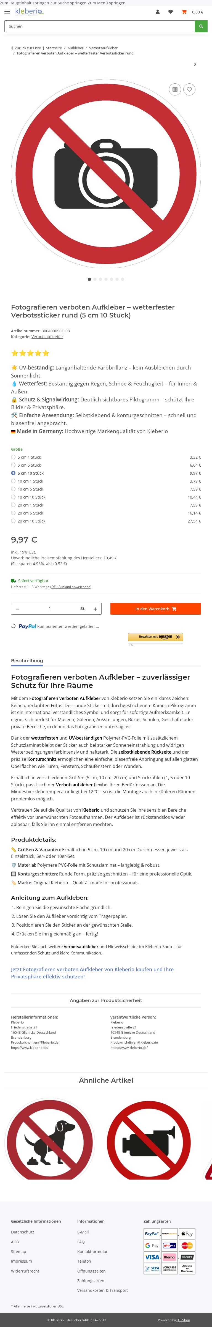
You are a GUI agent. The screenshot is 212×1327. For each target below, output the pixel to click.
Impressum (21, 1261)
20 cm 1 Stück (109, 505)
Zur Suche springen (69, 3)
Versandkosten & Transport (102, 1290)
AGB (15, 1241)
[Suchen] (99, 26)
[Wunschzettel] (170, 11)
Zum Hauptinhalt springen (25, 3)
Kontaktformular (92, 1251)
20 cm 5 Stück (109, 513)
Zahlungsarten (90, 1280)
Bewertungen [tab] (68, 660)
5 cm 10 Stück (109, 473)
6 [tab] (117, 279)
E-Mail (83, 1232)
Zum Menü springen (107, 3)
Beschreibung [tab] (27, 660)
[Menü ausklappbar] (7, 9)
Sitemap (18, 1251)
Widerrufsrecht (25, 1271)
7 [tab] (122, 279)
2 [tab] (95, 279)
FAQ (81, 1241)
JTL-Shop (183, 1320)
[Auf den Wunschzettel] (189, 89)
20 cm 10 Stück (109, 521)
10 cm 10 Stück (109, 497)
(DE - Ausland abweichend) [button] (70, 586)
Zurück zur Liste (28, 47)
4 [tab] (106, 279)
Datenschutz (22, 1232)
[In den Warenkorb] (155, 609)
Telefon (84, 1261)
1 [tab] (89, 279)
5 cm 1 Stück (109, 457)
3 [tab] (100, 279)
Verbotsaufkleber (47, 336)
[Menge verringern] (17, 608)
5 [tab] (111, 279)
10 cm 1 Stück (109, 481)
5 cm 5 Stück (109, 465)
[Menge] (49, 608)
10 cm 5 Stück (109, 489)
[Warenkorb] (192, 11)
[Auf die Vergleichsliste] (175, 89)
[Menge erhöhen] (95, 608)
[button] (157, 11)
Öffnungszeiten (91, 1271)
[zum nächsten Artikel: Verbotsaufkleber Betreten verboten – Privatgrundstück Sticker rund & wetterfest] (195, 64)
